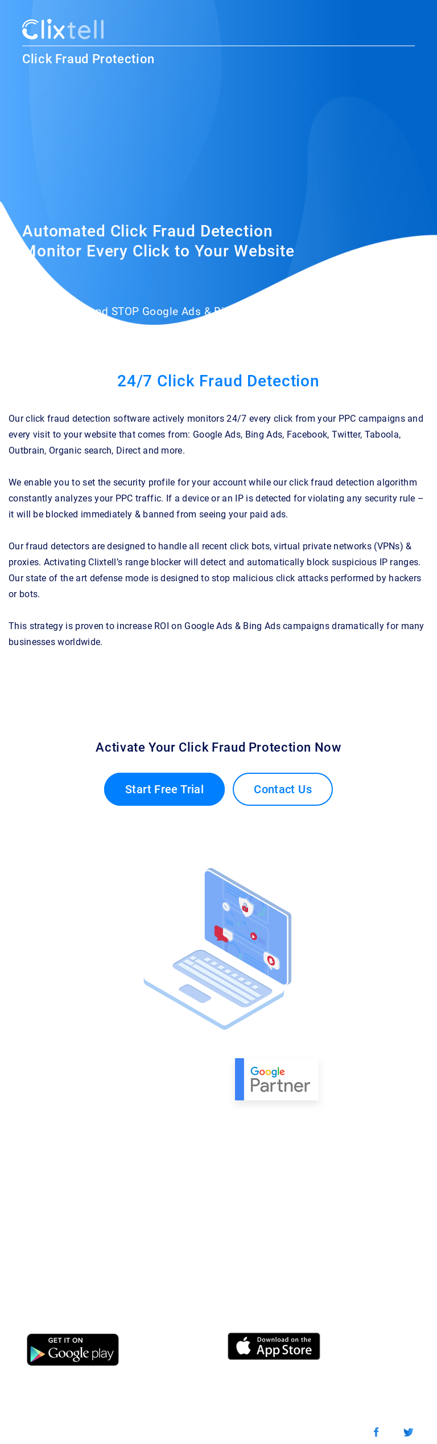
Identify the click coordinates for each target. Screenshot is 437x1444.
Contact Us (283, 789)
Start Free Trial (164, 789)
